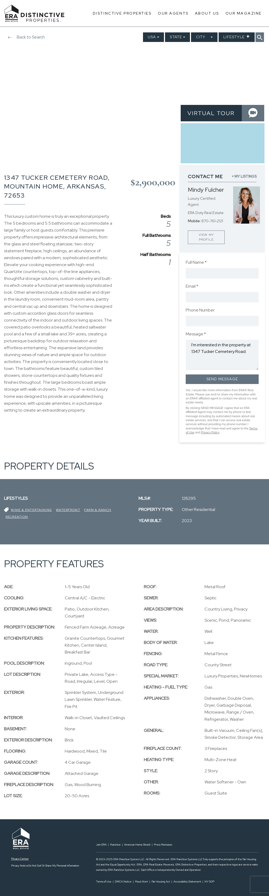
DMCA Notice (123, 881)
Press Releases (163, 844)
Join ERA (101, 844)
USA (152, 37)
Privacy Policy (210, 432)
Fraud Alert (141, 881)
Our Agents (173, 13)
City (201, 37)
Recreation (17, 517)
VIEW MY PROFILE (206, 237)
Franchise (115, 844)
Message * (196, 334)
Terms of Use (103, 881)
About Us (207, 13)
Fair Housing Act (160, 881)
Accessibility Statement (187, 881)
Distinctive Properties (122, 13)
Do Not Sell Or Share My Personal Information (53, 865)
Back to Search (24, 37)
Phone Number (200, 310)
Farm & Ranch (97, 510)
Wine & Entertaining (31, 510)
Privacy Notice (19, 865)
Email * (192, 286)
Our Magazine (243, 13)
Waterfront (68, 510)
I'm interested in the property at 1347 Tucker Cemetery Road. (222, 355)
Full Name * (196, 262)
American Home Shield (137, 844)
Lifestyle (234, 37)
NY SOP (209, 881)
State (176, 37)
